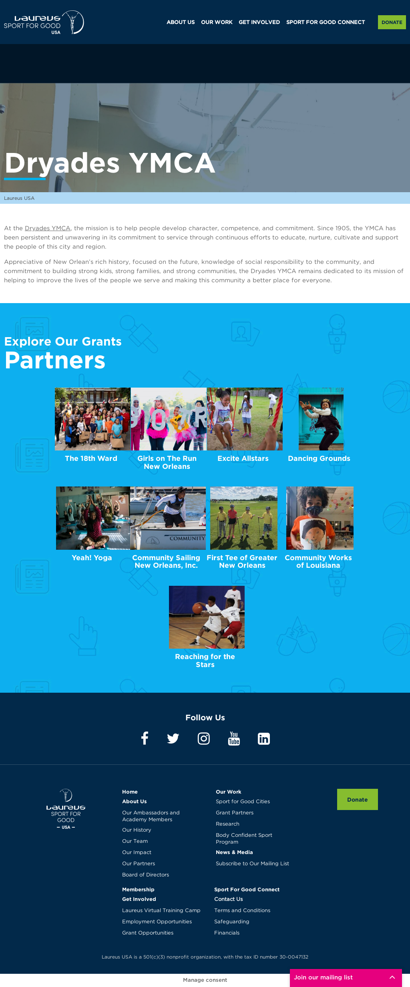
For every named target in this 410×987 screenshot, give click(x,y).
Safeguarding (231, 922)
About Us (134, 801)
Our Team (135, 841)
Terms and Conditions (242, 911)
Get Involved (139, 899)
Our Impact (136, 852)
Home (130, 791)
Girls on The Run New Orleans (167, 462)
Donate (392, 22)
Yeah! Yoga (92, 557)
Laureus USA (44, 22)
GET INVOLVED (259, 22)
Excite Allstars (243, 458)
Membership (138, 889)
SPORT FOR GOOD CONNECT (325, 22)
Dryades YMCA (47, 228)
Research (227, 824)
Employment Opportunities (157, 922)
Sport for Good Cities (243, 802)
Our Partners (138, 864)
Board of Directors (145, 875)
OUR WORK (216, 22)
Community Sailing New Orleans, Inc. (166, 561)
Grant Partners (234, 813)
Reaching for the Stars (205, 660)
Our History (136, 830)
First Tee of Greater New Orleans (242, 561)
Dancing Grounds (319, 458)
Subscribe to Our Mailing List (252, 864)
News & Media (234, 852)
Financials (226, 933)
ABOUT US (181, 22)
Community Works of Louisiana (318, 561)
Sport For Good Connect (246, 889)
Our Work (228, 791)
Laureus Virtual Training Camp (161, 911)
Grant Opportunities (147, 933)
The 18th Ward (91, 458)
